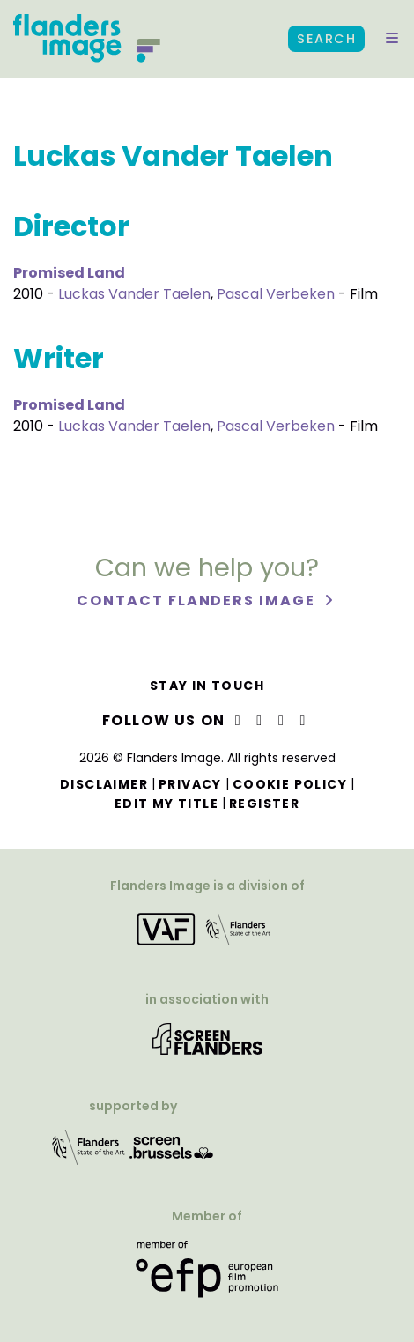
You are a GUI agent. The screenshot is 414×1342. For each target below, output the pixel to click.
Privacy (190, 784)
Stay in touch (207, 685)
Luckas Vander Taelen (134, 294)
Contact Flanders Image (198, 600)
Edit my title (166, 803)
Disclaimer (104, 784)
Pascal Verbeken (276, 294)
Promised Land (69, 273)
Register (264, 803)
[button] (392, 38)
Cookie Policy (290, 784)
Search (326, 39)
